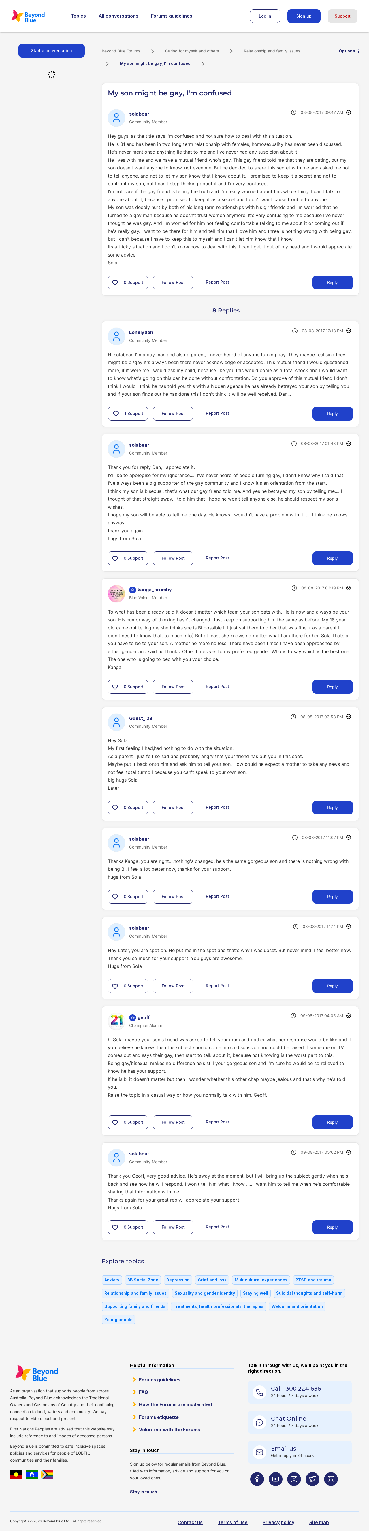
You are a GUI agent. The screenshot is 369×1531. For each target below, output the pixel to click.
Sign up (304, 16)
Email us (283, 1448)
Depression (178, 1279)
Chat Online (288, 1418)
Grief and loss (212, 1279)
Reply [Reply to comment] (332, 413)
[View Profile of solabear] (139, 114)
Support (343, 16)
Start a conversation (51, 50)
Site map (319, 1522)
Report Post (217, 281)
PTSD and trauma (313, 1279)
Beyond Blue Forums (36, 16)
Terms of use (233, 1522)
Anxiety (111, 1279)
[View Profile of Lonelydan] (141, 332)
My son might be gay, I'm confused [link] (155, 63)
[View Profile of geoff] (144, 1017)
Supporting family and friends (134, 1306)
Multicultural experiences (261, 1279)
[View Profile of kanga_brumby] (155, 590)
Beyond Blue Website (36, 1373)
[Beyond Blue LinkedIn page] (331, 1490)
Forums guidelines (171, 16)
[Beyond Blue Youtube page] (275, 1490)
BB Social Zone (142, 1279)
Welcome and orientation (297, 1306)
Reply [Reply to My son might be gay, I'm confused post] (332, 282)
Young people (118, 1319)
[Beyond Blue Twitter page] (312, 1490)
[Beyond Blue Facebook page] (257, 1490)
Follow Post (173, 282)
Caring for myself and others (192, 50)
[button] (115, 282)
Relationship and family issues (272, 50)
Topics (78, 16)
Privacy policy (278, 1522)
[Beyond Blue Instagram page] (294, 1490)
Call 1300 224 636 (296, 1388)
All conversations (118, 16)
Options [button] (347, 50)
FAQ (143, 1392)
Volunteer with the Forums (169, 1429)
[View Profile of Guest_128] (141, 718)
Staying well (255, 1293)
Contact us (190, 1522)
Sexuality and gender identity (205, 1293)
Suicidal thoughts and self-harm (309, 1293)
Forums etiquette (159, 1417)
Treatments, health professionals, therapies (218, 1306)
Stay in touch (143, 1491)
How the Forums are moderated (175, 1404)
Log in (265, 16)
